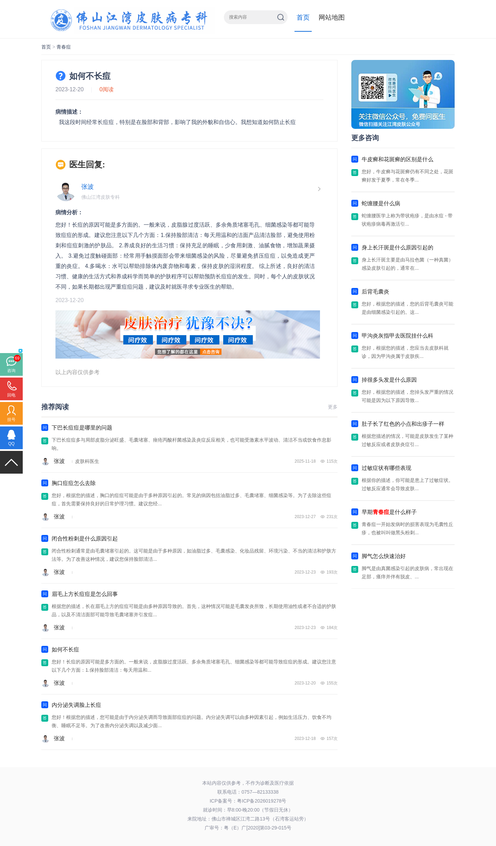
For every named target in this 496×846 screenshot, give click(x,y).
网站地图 (332, 17)
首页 (303, 17)
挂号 (11, 419)
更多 (333, 407)
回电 (11, 395)
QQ (11, 443)
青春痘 (63, 47)
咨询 (11, 370)
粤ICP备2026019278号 (261, 801)
